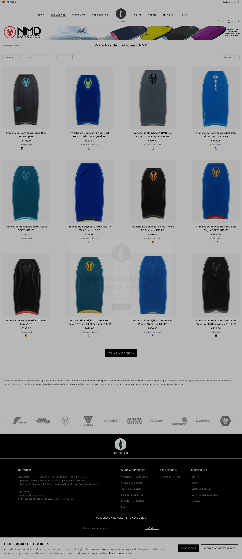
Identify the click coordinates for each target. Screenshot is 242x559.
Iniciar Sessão (229, 2)
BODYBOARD (58, 15)
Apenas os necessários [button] (219, 548)
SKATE (138, 15)
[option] (19, 420)
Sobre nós (196, 477)
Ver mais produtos (121, 353)
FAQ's (124, 507)
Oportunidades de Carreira (205, 495)
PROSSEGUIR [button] (188, 548)
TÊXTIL (152, 15)
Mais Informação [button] (120, 553)
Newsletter (197, 501)
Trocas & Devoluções (131, 489)
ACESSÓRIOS (100, 15)
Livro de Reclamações (132, 495)
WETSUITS (79, 15)
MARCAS (168, 15)
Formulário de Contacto (132, 501)
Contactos (196, 483)
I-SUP (183, 15)
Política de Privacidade (132, 483)
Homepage (7, 46)
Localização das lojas (202, 489)
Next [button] (238, 421)
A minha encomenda (170, 477)
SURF (41, 15)
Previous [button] (3, 421)
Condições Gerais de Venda (134, 477)
